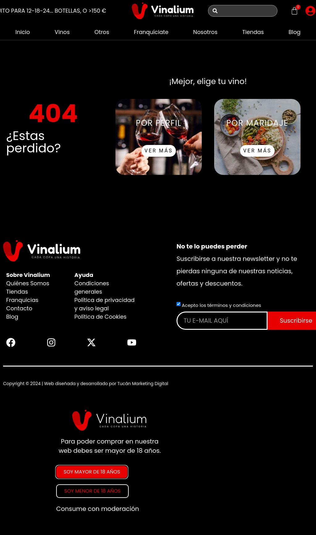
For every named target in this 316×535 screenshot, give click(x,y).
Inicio (22, 32)
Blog (295, 32)
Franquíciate (151, 32)
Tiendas (253, 32)
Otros (101, 32)
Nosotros (205, 32)
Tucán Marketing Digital (142, 383)
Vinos (62, 32)
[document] (158, 464)
